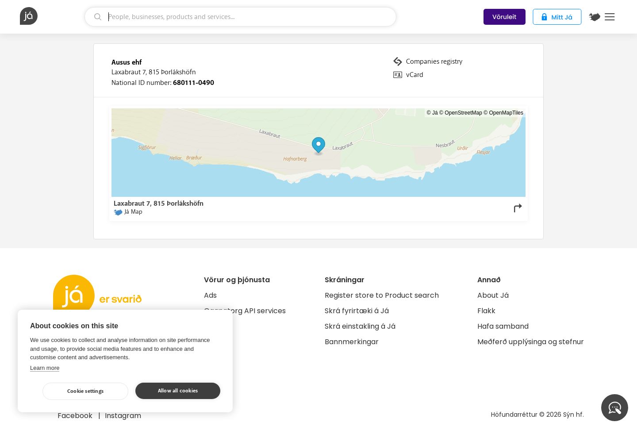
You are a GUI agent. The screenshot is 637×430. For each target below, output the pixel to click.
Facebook (76, 416)
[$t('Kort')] (594, 17)
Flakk (486, 311)
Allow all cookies (178, 391)
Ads (210, 295)
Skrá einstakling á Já (360, 326)
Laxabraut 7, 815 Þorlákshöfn (153, 72)
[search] (240, 17)
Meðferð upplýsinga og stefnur (530, 342)
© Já (432, 113)
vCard (414, 74)
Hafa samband (503, 326)
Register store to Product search (382, 295)
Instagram (123, 416)
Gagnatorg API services (245, 311)
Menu (610, 16)
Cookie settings (85, 391)
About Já (493, 295)
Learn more (44, 368)
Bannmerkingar (352, 342)
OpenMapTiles (506, 113)
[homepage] (51, 16)
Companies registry (434, 61)
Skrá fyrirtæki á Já (357, 311)
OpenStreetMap (463, 113)
